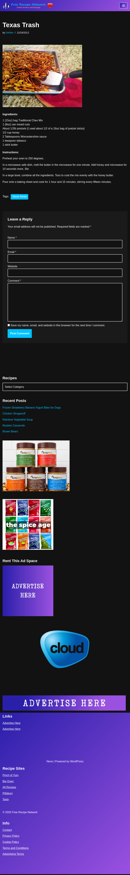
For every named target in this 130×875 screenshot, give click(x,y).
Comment (14, 281)
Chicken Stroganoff (14, 414)
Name (12, 238)
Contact (7, 830)
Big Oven (8, 782)
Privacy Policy (11, 836)
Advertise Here (11, 723)
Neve (50, 762)
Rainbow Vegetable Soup (18, 420)
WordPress (76, 762)
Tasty (6, 800)
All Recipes (9, 788)
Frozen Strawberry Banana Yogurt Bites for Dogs (32, 408)
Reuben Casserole (14, 426)
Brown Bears (10, 432)
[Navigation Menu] (123, 5)
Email (12, 252)
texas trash (19, 197)
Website (12, 266)
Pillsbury (8, 794)
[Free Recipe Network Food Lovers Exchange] (28, 5)
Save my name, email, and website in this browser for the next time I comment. (57, 325)
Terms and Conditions (16, 848)
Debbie (10, 32)
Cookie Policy (11, 842)
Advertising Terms (13, 854)
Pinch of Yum (10, 776)
